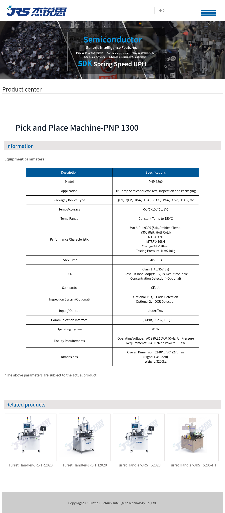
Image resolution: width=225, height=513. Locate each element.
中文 (162, 10)
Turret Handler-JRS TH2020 (85, 465)
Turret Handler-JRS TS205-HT (193, 465)
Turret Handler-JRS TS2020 (139, 465)
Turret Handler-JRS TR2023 (31, 465)
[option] (31, 441)
